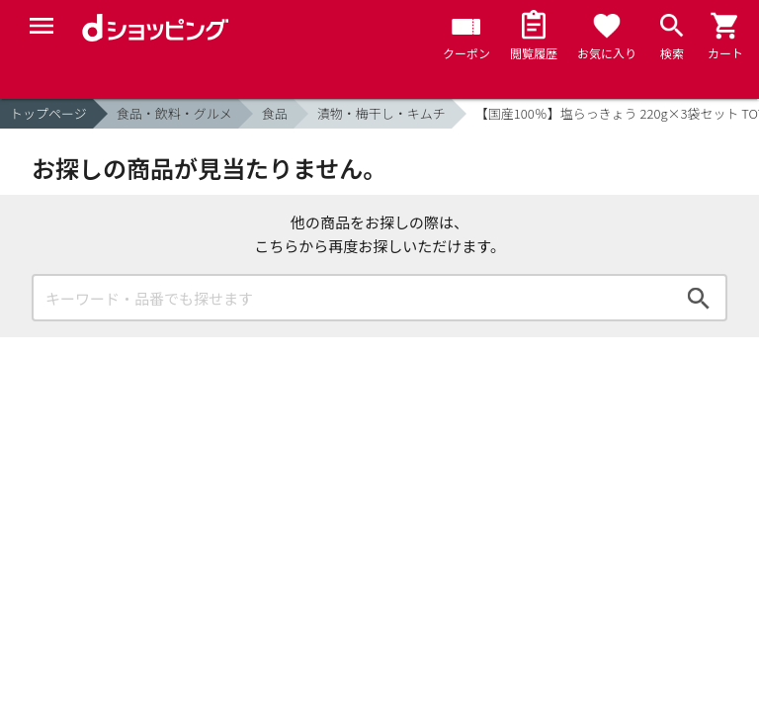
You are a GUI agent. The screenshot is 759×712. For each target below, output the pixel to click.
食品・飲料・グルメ (174, 113)
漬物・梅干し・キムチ (381, 113)
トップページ (48, 113)
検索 (699, 297)
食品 (275, 113)
